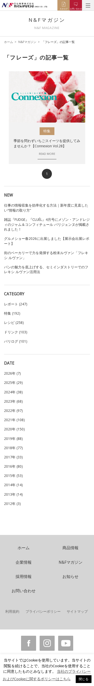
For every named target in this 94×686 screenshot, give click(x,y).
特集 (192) (12, 313)
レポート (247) (15, 304)
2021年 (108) (14, 419)
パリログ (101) (15, 341)
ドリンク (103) (15, 332)
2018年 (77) (13, 447)
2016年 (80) (13, 466)
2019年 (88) (13, 438)
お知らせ (70, 576)
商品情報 (70, 547)
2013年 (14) (13, 494)
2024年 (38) (13, 392)
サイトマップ (77, 611)
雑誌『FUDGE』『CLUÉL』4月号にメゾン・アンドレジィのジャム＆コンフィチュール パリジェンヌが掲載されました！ (47, 224)
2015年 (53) (13, 475)
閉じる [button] (83, 679)
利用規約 (12, 611)
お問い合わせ (24, 590)
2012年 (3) (12, 503)
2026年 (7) (12, 373)
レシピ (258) (14, 322)
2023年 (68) (13, 401)
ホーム (8, 42)
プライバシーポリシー (43, 611)
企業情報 (24, 562)
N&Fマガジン (27, 42)
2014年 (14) (13, 484)
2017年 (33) (13, 457)
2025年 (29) (13, 382)
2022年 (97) (13, 410)
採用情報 (24, 576)
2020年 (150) (14, 429)
